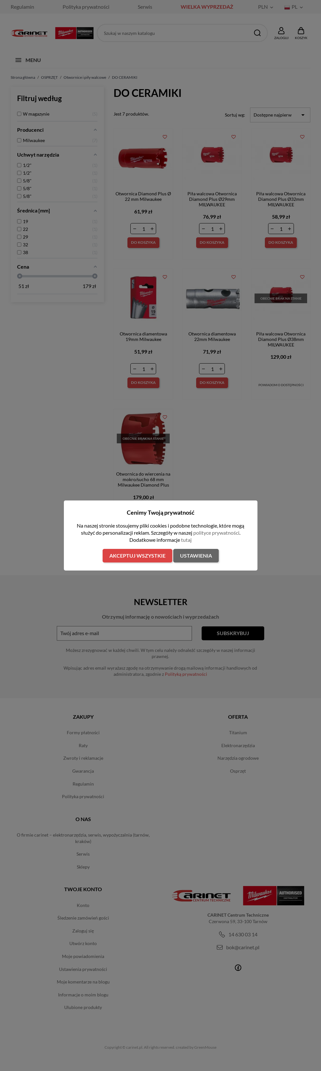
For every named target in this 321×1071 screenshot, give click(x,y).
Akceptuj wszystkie (137, 555)
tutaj (186, 540)
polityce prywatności (216, 533)
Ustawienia (196, 555)
